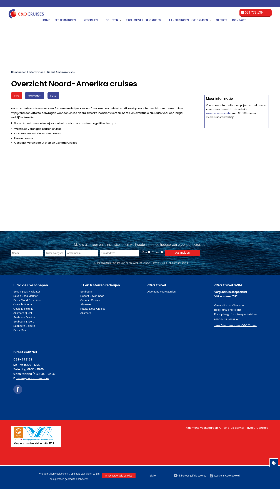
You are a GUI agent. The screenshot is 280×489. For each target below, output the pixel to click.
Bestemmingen (36, 72)
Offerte (221, 20)
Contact (239, 20)
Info (16, 95)
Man (144, 270)
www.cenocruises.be (218, 227)
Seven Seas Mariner (25, 313)
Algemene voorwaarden (161, 309)
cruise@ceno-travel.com (32, 396)
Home (46, 20)
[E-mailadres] (119, 271)
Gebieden (34, 95)
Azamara (85, 330)
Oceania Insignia (23, 326)
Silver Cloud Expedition (27, 317)
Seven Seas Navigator (26, 309)
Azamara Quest (22, 330)
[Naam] (27, 271)
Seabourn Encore (23, 339)
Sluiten (153, 475)
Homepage (18, 72)
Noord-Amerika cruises (61, 72)
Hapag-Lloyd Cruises (92, 326)
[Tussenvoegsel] (55, 271)
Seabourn (86, 309)
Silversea (85, 322)
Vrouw (156, 270)
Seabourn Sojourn (24, 343)
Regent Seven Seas (92, 313)
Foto (53, 95)
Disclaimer (237, 445)
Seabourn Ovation (24, 335)
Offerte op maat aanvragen (236, 161)
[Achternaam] (82, 271)
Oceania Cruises (90, 317)
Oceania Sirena (22, 322)
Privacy (250, 445)
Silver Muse (20, 347)
